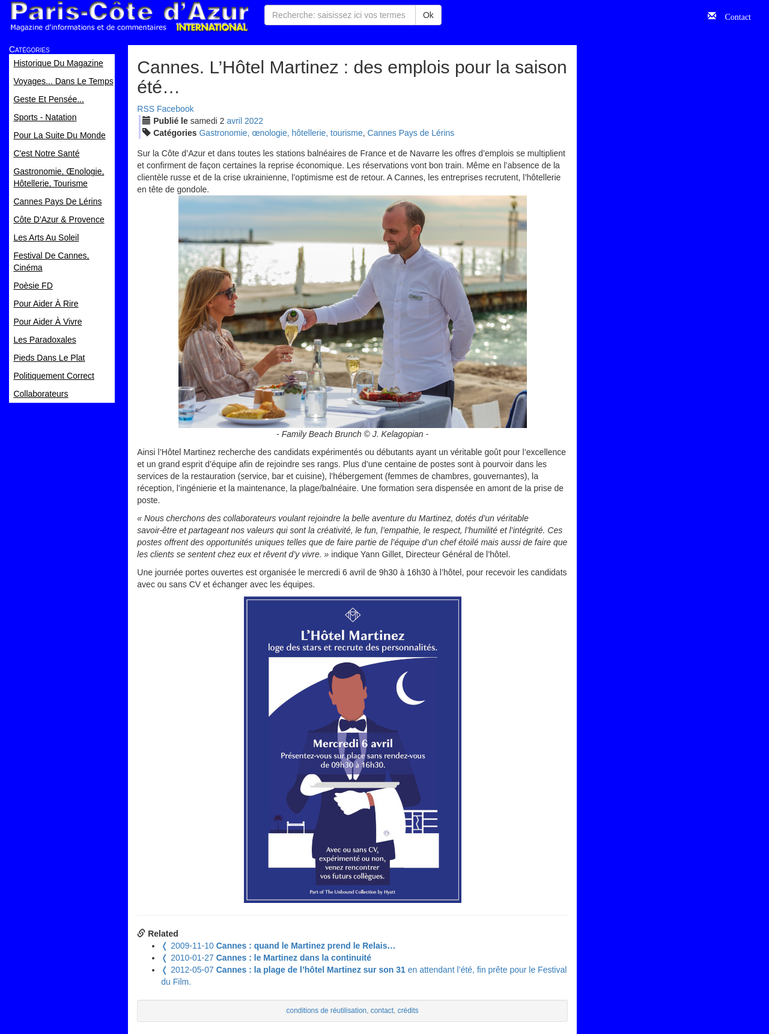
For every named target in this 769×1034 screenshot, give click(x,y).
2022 (254, 121)
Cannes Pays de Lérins (411, 133)
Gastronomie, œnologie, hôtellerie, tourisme (280, 133)
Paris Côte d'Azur (129, 16)
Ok (428, 15)
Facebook (175, 109)
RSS (145, 109)
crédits (408, 1010)
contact (382, 1010)
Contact (733, 15)
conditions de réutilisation (327, 1010)
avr (234, 121)
